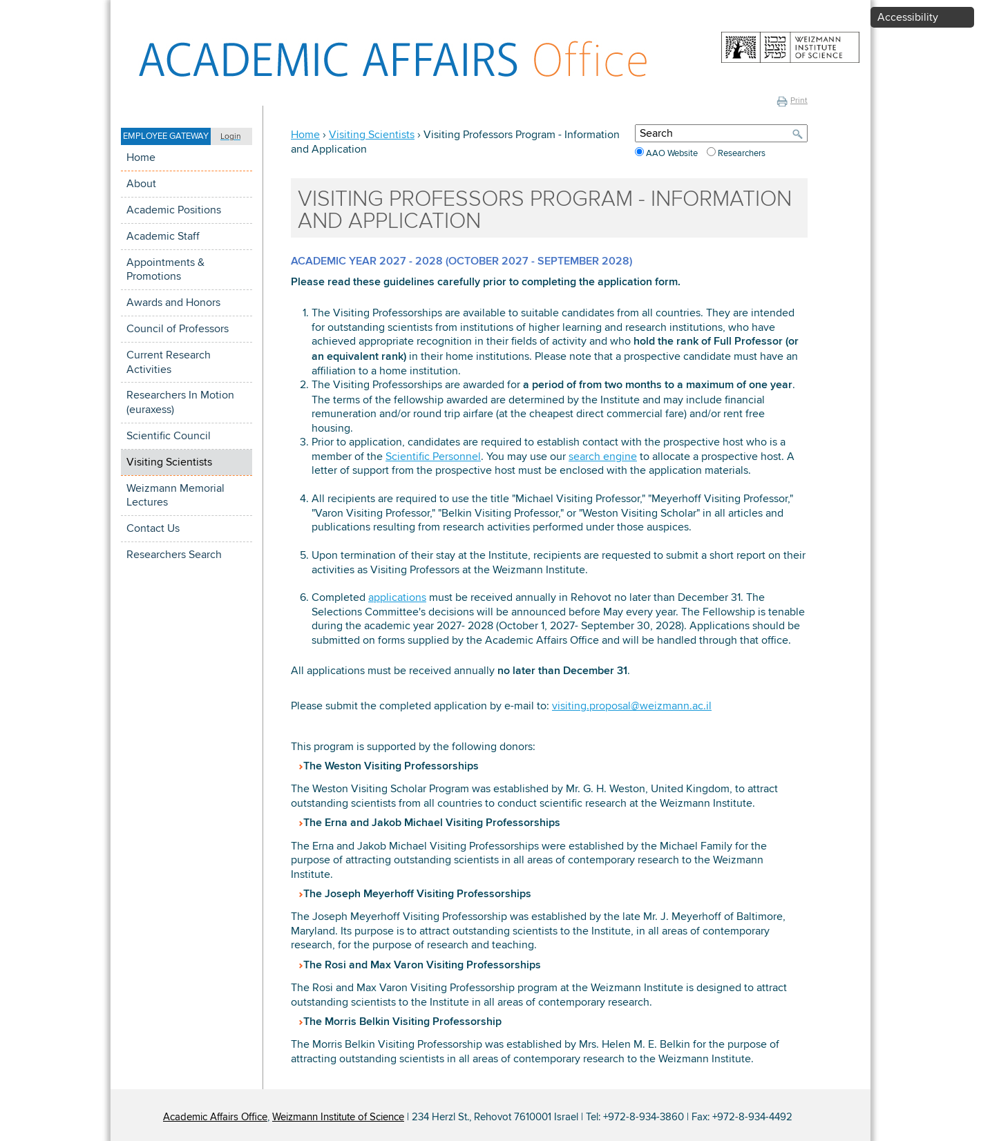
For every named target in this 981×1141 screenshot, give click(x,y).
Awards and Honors (173, 302)
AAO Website (673, 153)
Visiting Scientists (169, 462)
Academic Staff (163, 236)
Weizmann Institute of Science (338, 1117)
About (141, 184)
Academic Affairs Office (215, 1117)
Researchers (741, 153)
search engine (603, 456)
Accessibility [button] (907, 17)
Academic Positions (173, 210)
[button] (186, 136)
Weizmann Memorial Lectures (175, 495)
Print (792, 100)
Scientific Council (168, 436)
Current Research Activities (168, 362)
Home (140, 157)
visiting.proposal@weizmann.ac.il (632, 706)
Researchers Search (174, 555)
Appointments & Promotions (165, 270)
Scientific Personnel (433, 456)
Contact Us (153, 528)
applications (397, 597)
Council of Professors (177, 329)
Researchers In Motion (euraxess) (180, 402)
